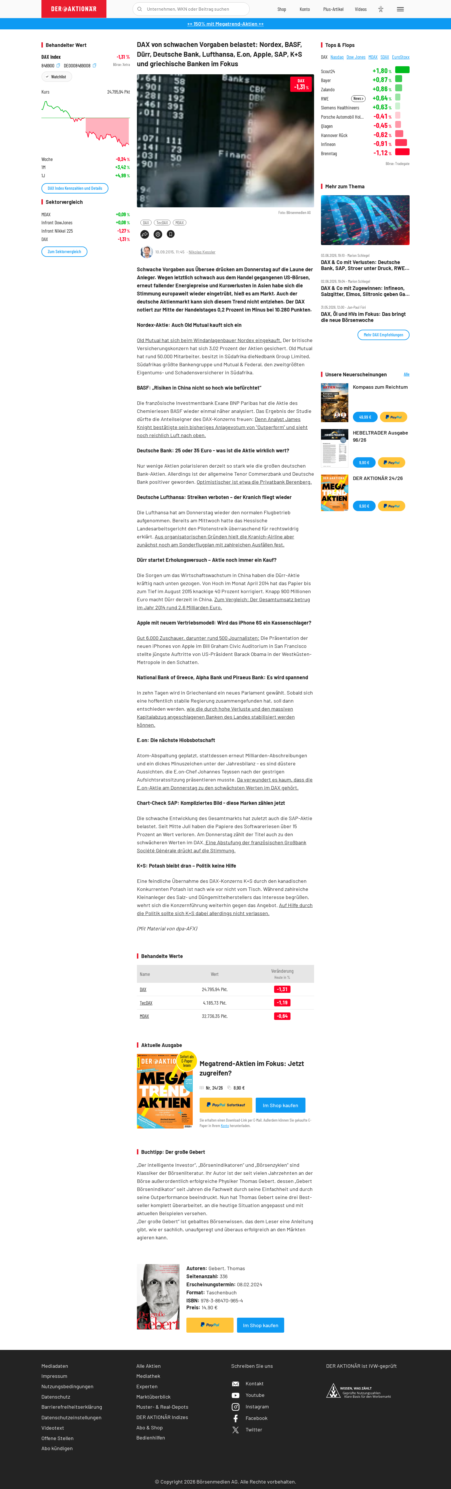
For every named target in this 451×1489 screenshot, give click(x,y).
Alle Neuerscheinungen (400, 374)
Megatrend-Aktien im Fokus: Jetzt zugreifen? (252, 1068)
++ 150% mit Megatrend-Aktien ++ (225, 23)
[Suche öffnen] (140, 9)
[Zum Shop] (282, 9)
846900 (50, 64)
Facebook (249, 1418)
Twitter (246, 1429)
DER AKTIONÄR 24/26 (378, 478)
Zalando (328, 89)
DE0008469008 (80, 64)
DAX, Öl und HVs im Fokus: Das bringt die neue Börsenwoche (363, 317)
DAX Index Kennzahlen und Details (75, 188)
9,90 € (364, 462)
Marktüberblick (153, 1396)
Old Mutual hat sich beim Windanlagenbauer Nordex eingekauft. (209, 340)
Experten (147, 1386)
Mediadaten (54, 1366)
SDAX (385, 57)
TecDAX (162, 222)
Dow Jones (356, 57)
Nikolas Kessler (202, 251)
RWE (325, 99)
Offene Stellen (57, 1438)
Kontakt (247, 1383)
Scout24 (328, 71)
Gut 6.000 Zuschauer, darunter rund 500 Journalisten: (198, 638)
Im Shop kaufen (280, 1105)
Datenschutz (55, 1396)
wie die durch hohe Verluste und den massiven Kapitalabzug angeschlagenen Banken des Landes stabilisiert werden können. (216, 716)
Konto (225, 1125)
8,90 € (364, 506)
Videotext (52, 1427)
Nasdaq (337, 57)
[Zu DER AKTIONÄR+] (333, 9)
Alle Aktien (148, 1366)
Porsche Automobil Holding (343, 117)
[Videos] (360, 9)
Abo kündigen (57, 1448)
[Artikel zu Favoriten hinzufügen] (171, 234)
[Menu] (399, 9)
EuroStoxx (401, 57)
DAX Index (51, 57)
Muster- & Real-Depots (162, 1406)
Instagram (250, 1406)
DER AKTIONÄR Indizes (162, 1417)
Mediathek (148, 1376)
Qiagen (327, 126)
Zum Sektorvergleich (64, 251)
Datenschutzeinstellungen (71, 1417)
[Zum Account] (305, 9)
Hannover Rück (334, 135)
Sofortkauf (226, 1104)
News (358, 98)
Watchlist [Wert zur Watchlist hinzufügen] (58, 76)
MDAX (179, 222)
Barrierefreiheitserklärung (71, 1406)
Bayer (326, 80)
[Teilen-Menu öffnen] (144, 234)
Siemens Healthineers (340, 108)
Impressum (54, 1376)
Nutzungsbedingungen (67, 1386)
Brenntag (329, 153)
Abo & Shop (149, 1427)
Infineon (328, 144)
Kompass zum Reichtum (380, 387)
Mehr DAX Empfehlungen (383, 334)
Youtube (248, 1395)
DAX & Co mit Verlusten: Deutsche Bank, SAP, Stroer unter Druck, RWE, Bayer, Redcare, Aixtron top (363, 265)
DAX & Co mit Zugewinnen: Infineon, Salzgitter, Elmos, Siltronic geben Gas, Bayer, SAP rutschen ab (365, 291)
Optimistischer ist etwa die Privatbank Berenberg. (254, 482)
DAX (146, 222)
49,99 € (365, 417)
